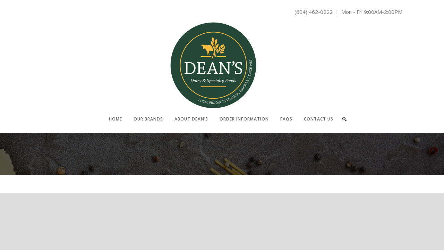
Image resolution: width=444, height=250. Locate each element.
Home (115, 119)
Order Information (244, 119)
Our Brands (148, 119)
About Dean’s (191, 119)
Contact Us (318, 119)
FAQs (286, 119)
